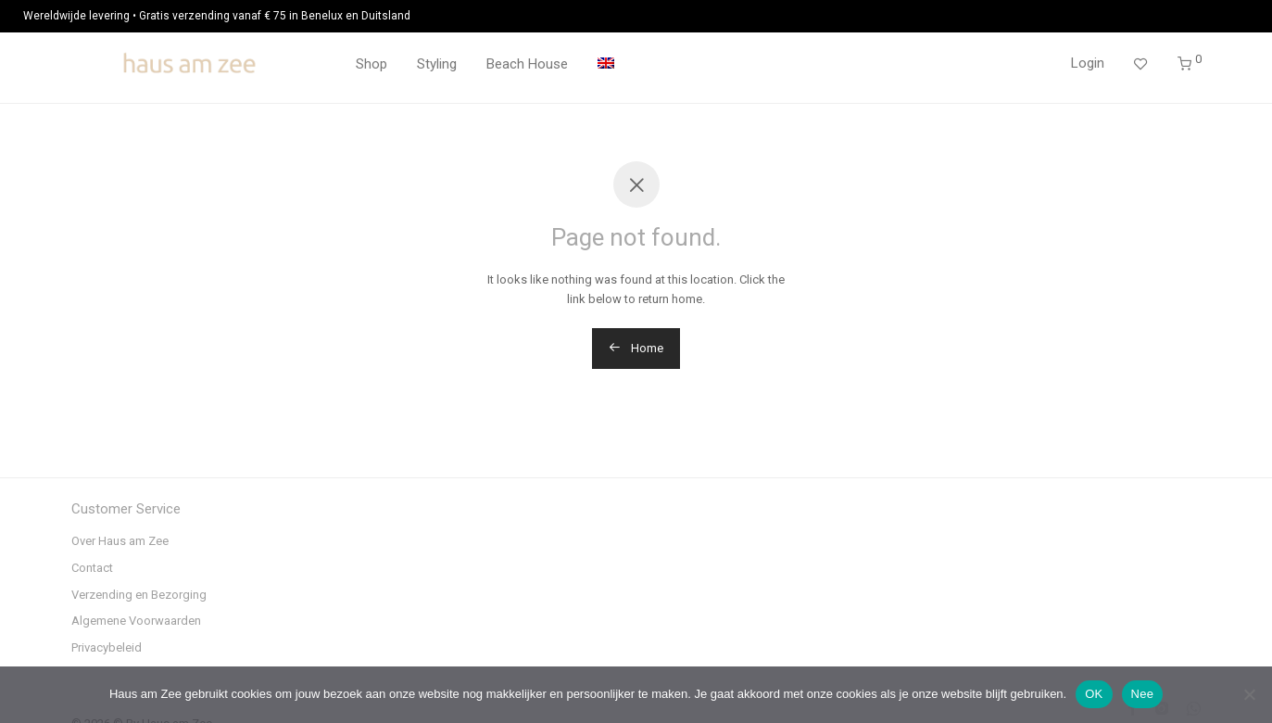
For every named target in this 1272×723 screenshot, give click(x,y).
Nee (1142, 694)
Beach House (527, 64)
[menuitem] (606, 64)
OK (1093, 694)
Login (1087, 63)
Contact (92, 568)
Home (636, 348)
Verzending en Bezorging (139, 595)
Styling (437, 64)
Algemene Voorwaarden (136, 621)
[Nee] (1249, 694)
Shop (371, 64)
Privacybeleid (106, 647)
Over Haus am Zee (120, 541)
